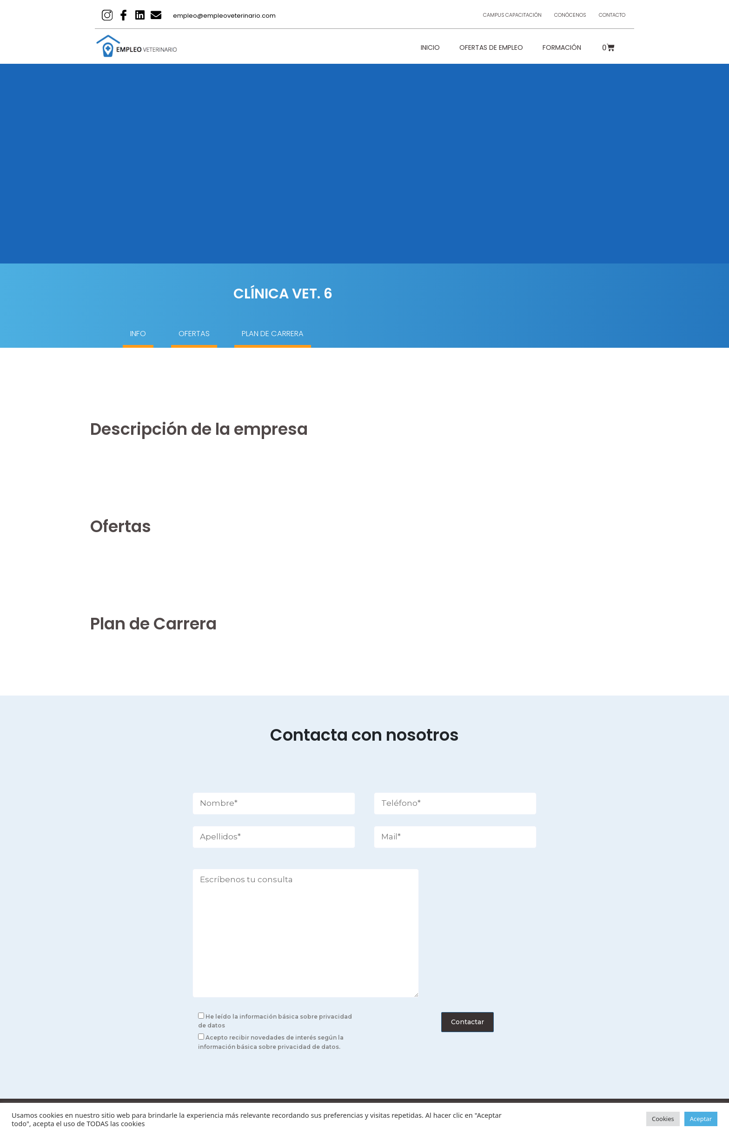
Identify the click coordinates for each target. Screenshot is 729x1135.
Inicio (430, 47)
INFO (141, 335)
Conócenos (555, 15)
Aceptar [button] (701, 1119)
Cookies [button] (663, 1119)
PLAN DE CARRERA (316, 335)
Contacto (607, 15)
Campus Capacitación (487, 15)
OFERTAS (215, 335)
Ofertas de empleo (491, 47)
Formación (562, 47)
